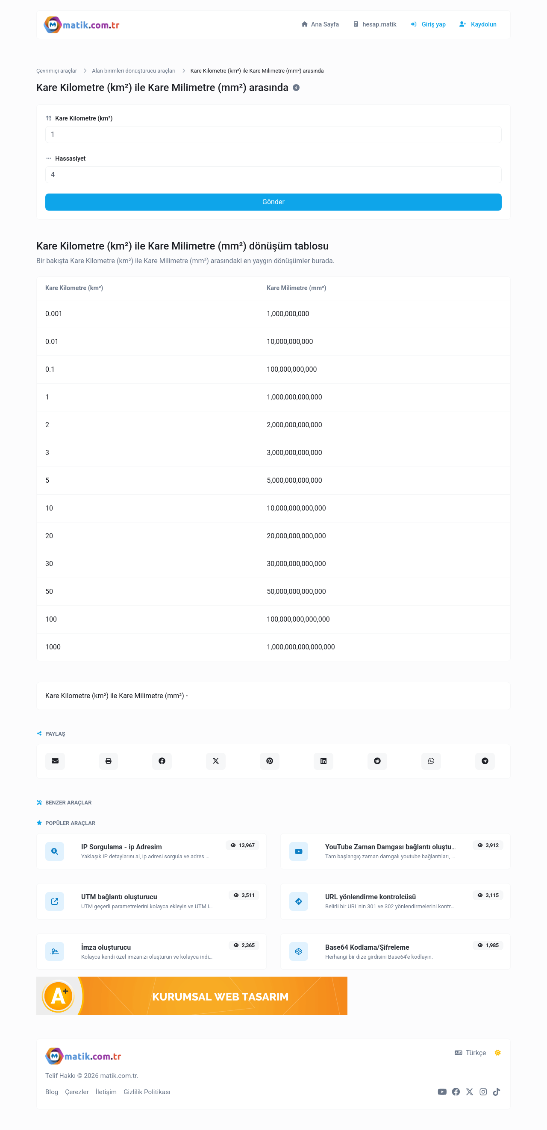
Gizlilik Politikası (147, 1092)
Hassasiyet (65, 158)
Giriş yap (428, 24)
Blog (51, 1092)
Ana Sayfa (320, 24)
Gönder (273, 202)
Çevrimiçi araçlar (56, 71)
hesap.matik (375, 24)
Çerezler (76, 1092)
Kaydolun (478, 24)
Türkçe (470, 1053)
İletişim (106, 1092)
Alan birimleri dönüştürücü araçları (133, 71)
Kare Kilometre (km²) (79, 118)
